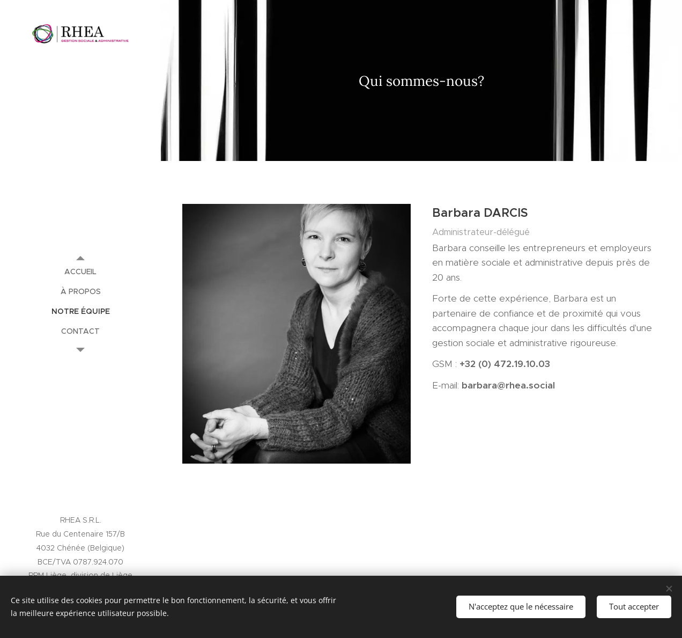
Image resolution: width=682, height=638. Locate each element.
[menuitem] (80, 272)
